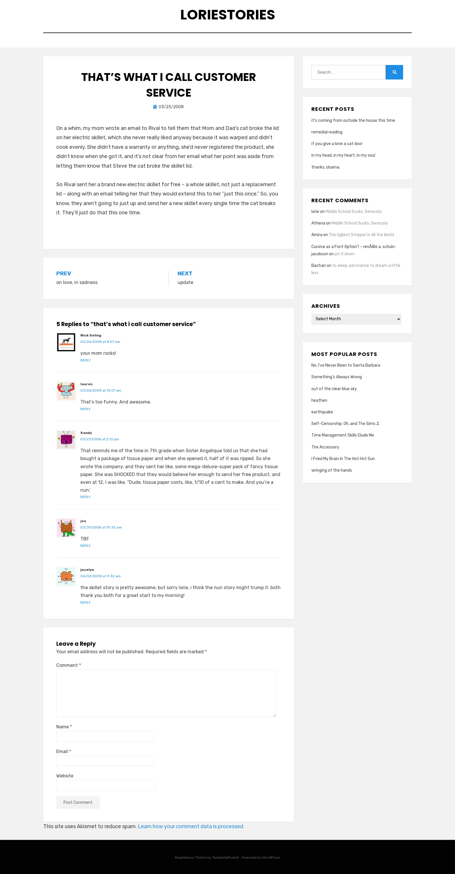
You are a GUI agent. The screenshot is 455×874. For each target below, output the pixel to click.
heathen (319, 400)
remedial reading (326, 132)
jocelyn (87, 570)
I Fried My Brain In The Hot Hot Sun (343, 458)
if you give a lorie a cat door (337, 143)
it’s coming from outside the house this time (353, 120)
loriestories (227, 14)
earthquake (322, 412)
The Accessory (325, 447)
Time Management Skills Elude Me (342, 435)
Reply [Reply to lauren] (85, 409)
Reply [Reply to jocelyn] (85, 602)
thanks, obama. (325, 167)
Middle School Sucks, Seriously (354, 211)
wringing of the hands (331, 470)
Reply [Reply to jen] (85, 546)
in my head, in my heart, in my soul (343, 155)
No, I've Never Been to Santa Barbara (345, 365)
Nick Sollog (90, 335)
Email (63, 751)
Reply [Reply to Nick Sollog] (85, 360)
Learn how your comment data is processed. (191, 826)
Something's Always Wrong (336, 376)
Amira (316, 234)
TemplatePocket (225, 857)
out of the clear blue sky (334, 388)
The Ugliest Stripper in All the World (361, 234)
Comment (68, 665)
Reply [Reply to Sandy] (85, 497)
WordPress (271, 857)
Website (64, 776)
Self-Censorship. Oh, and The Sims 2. (345, 423)
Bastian (318, 265)
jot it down (345, 253)
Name (64, 727)
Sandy (86, 433)
